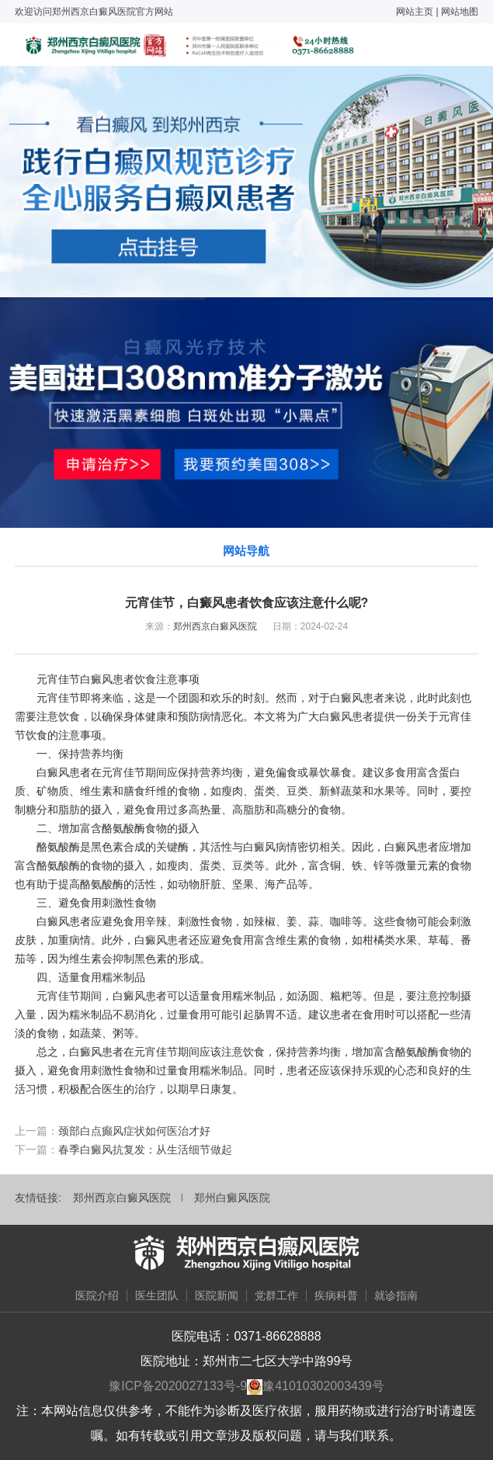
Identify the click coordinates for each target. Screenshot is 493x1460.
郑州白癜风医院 (232, 1197)
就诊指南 (396, 1295)
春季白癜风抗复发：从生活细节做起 (145, 1149)
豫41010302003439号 (323, 1385)
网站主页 (414, 11)
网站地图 (459, 11)
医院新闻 (216, 1295)
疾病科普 (336, 1295)
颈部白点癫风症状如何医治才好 (134, 1131)
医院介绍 (97, 1295)
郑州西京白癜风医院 (215, 626)
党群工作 (276, 1295)
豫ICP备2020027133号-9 (178, 1385)
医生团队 (157, 1295)
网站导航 (246, 550)
